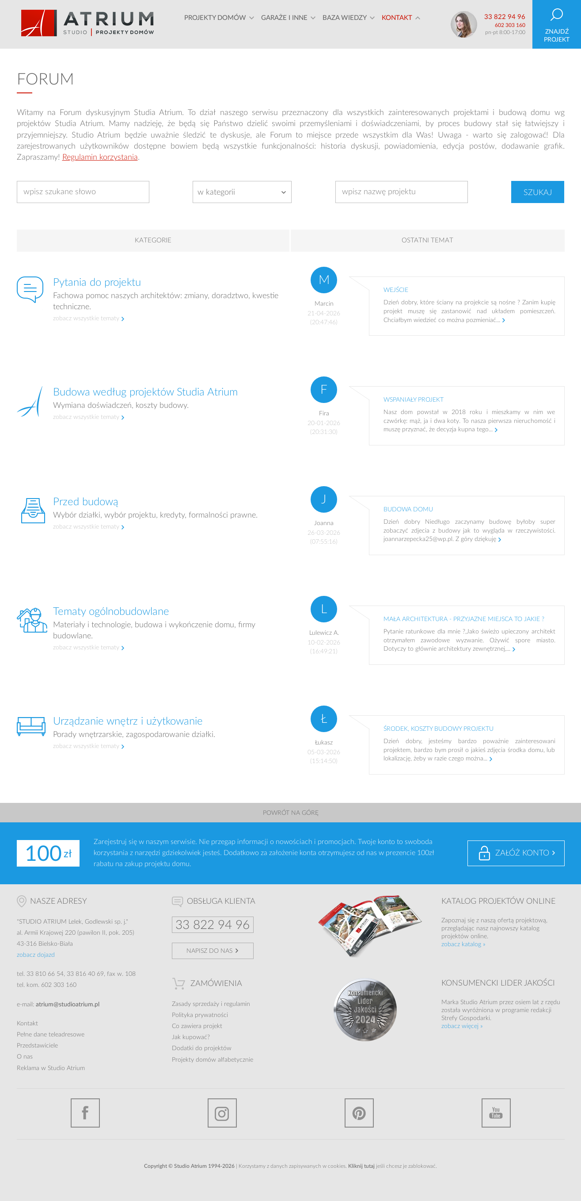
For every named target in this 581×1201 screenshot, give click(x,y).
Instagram (222, 1113)
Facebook (85, 1113)
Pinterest (359, 1113)
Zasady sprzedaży (195, 1004)
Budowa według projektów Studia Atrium (145, 392)
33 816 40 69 (85, 974)
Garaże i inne (284, 24)
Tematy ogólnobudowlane (111, 611)
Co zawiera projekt (197, 1026)
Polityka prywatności (200, 1015)
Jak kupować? (191, 1037)
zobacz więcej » (462, 1026)
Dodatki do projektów (202, 1048)
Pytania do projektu (97, 282)
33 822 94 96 (504, 17)
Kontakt (397, 24)
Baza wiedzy (345, 24)
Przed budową (85, 502)
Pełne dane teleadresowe (50, 1035)
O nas (25, 1057)
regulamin (237, 1004)
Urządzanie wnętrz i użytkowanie (128, 721)
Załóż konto (522, 853)
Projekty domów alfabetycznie (212, 1060)
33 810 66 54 (45, 974)
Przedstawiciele (37, 1046)
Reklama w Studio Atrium (51, 1068)
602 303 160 (510, 25)
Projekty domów (215, 24)
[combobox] (242, 192)
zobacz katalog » (463, 944)
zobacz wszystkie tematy (86, 318)
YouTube (496, 1113)
